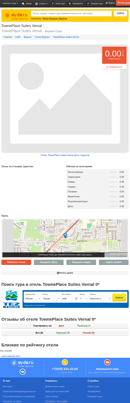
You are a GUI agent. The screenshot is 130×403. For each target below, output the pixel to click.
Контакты (7, 386)
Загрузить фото (48, 262)
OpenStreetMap (113, 256)
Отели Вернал (42, 37)
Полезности (83, 326)
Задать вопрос (113, 262)
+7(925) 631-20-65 (65, 369)
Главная (8, 37)
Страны (41, 3)
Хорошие (63, 333)
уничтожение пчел (10, 356)
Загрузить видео (81, 262)
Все (39, 333)
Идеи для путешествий (57, 391)
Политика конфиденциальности (19, 391)
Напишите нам (107, 369)
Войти (109, 3)
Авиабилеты (75, 3)
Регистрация (123, 2)
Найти (120, 13)
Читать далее (65, 273)
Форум (26, 3)
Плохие (88, 333)
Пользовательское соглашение (19, 396)
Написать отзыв (16, 262)
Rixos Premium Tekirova (55, 18)
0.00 (113, 53)
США (17, 37)
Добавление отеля (54, 386)
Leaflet (107, 254)
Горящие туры (94, 3)
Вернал (28, 37)
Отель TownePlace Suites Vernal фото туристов (65, 155)
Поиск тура (57, 3)
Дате (61, 326)
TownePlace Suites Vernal (66, 37)
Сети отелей (51, 396)
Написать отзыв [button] (10, 3)
